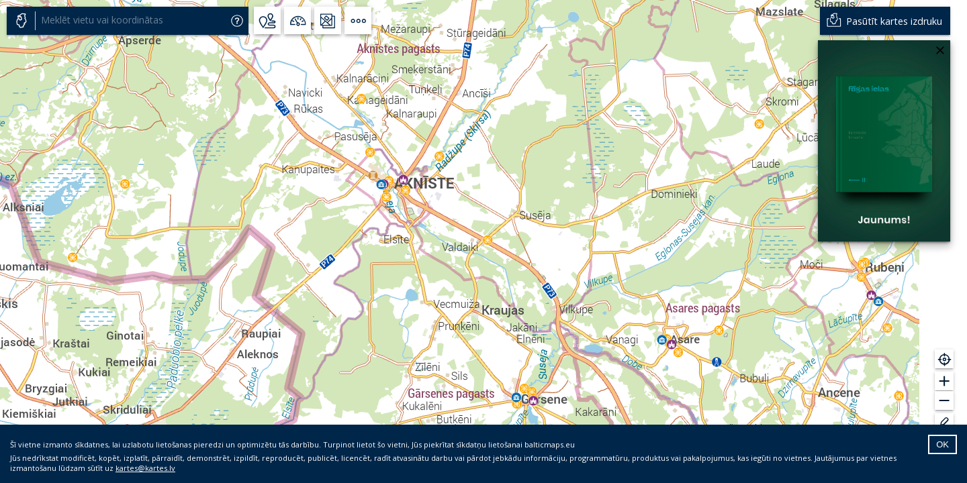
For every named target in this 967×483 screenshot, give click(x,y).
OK (942, 444)
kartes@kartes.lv (145, 468)
